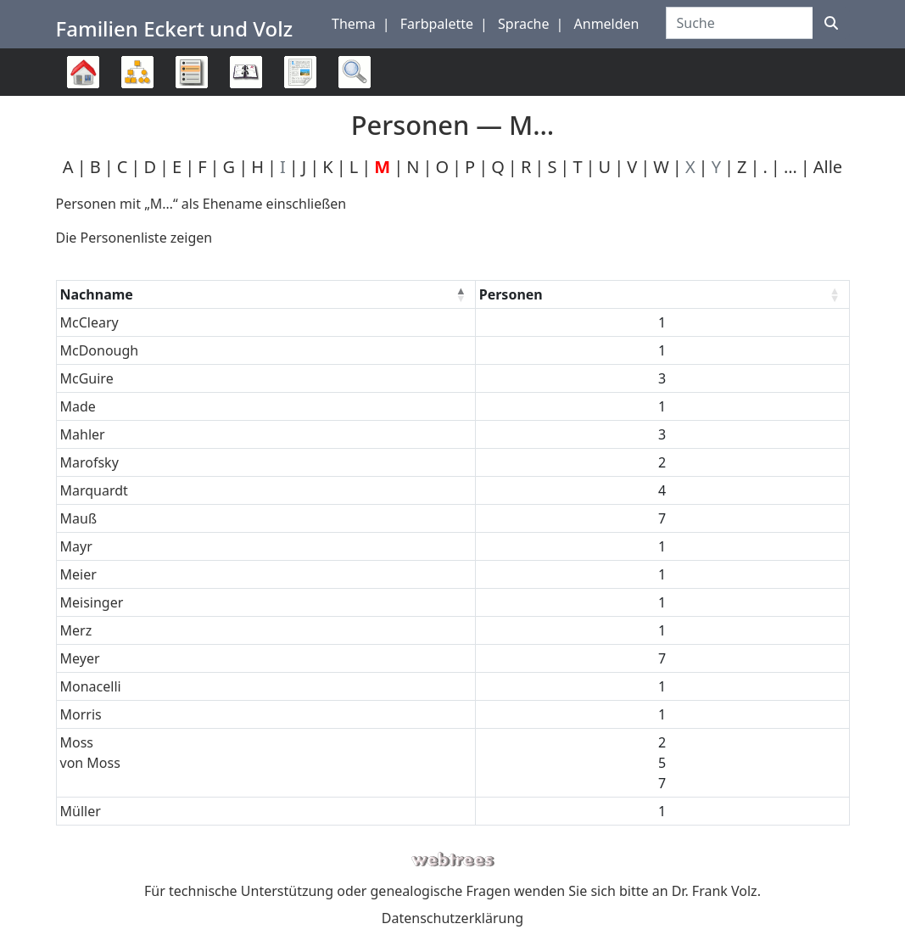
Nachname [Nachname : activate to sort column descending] (96, 294)
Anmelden (607, 23)
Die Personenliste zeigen (134, 237)
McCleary (89, 322)
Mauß (78, 518)
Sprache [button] (523, 23)
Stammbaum (83, 95)
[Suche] (831, 23)
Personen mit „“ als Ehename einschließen (201, 203)
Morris (81, 714)
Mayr (76, 546)
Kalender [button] (246, 72)
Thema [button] (354, 23)
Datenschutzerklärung (452, 918)
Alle (827, 166)
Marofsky (89, 462)
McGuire (87, 378)
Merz (76, 630)
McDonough (99, 350)
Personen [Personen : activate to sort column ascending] (511, 294)
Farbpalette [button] (436, 23)
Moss (77, 742)
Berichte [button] (300, 72)
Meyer (80, 658)
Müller (80, 811)
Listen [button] (192, 72)
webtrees (453, 860)
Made (78, 406)
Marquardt (94, 490)
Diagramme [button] (137, 72)
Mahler (82, 434)
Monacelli (90, 686)
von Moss (90, 762)
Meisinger (92, 602)
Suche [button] (354, 72)
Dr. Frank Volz (714, 891)
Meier (78, 574)
